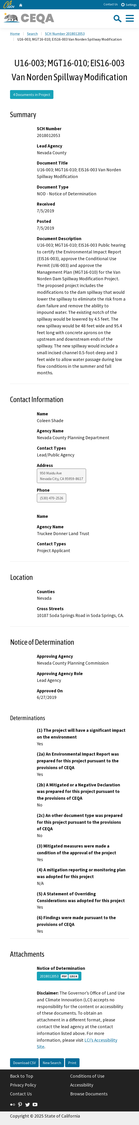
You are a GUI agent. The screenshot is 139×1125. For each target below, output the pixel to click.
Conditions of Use (87, 1076)
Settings (128, 4)
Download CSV (24, 1062)
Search (32, 33)
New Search (52, 1062)
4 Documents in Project (31, 94)
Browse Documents (89, 1094)
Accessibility (81, 1085)
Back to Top (21, 1076)
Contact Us (111, 4)
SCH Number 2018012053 (65, 33)
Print (72, 1062)
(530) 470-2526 (51, 498)
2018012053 (59, 976)
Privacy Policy (23, 1085)
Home (15, 33)
